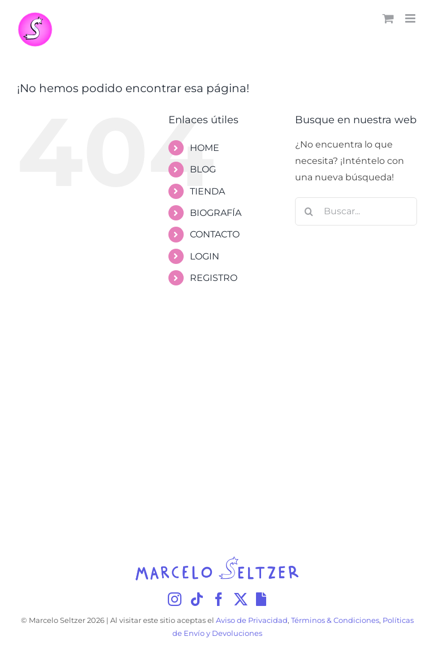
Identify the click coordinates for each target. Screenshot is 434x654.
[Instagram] (174, 599)
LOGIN (204, 256)
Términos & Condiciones (335, 620)
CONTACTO (215, 234)
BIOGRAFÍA (215, 212)
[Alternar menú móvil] (411, 18)
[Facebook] (218, 599)
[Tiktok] (196, 599)
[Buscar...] (356, 211)
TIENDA (207, 191)
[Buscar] (309, 211)
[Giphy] (261, 599)
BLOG (203, 169)
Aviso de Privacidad (252, 620)
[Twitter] (241, 599)
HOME (204, 147)
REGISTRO (213, 277)
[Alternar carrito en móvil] (388, 18)
